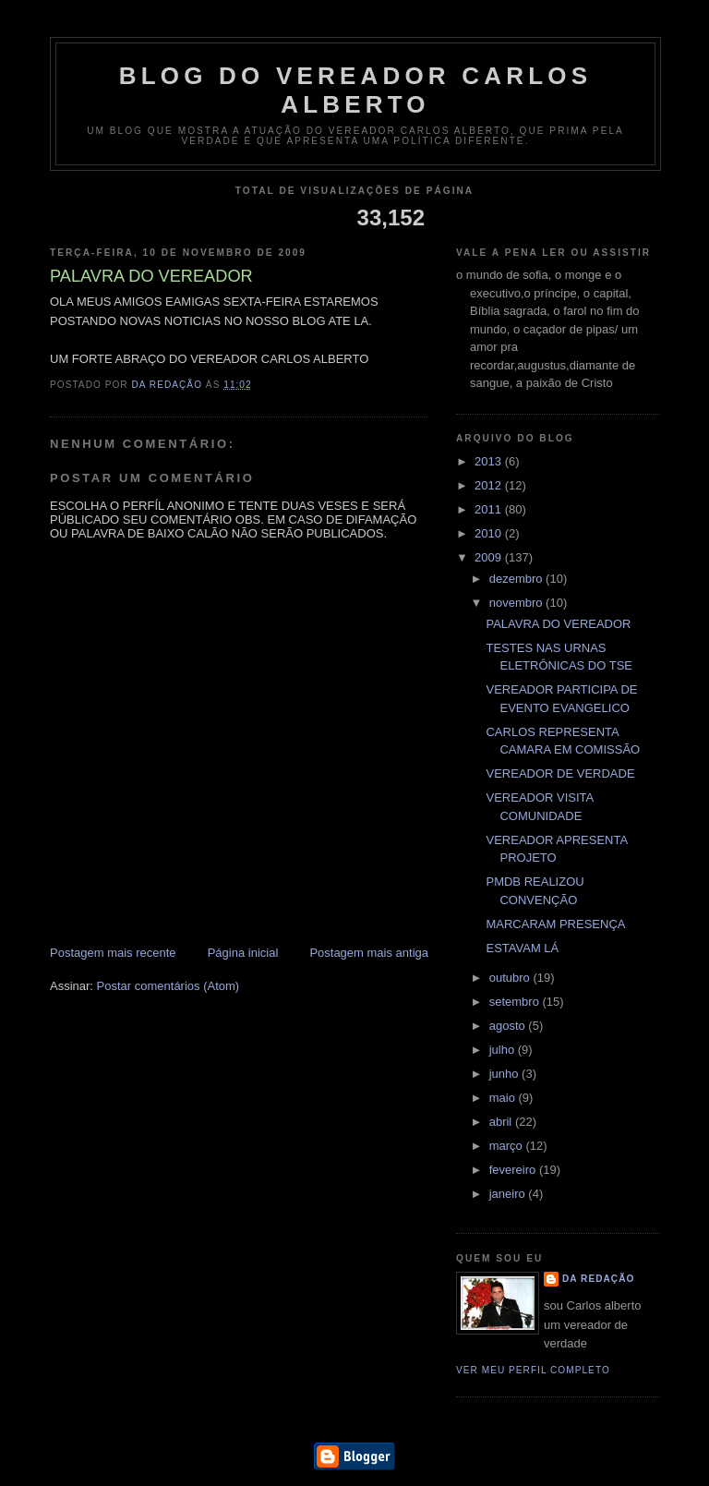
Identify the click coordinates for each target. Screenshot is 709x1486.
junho (505, 1074)
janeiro (509, 1194)
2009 (490, 557)
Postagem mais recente (113, 953)
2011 (490, 509)
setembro (516, 1002)
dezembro (517, 579)
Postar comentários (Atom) (168, 986)
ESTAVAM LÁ (522, 948)
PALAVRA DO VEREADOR (558, 624)
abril (502, 1122)
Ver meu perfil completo (533, 1370)
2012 (490, 485)
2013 (490, 461)
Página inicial (243, 953)
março (507, 1146)
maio (504, 1098)
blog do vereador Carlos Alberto (356, 90)
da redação (598, 1279)
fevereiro (514, 1170)
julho (503, 1050)
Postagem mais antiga (368, 953)
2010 (490, 533)
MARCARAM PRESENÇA (555, 924)
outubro (511, 978)
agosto (509, 1026)
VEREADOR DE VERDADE (560, 773)
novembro (517, 603)
